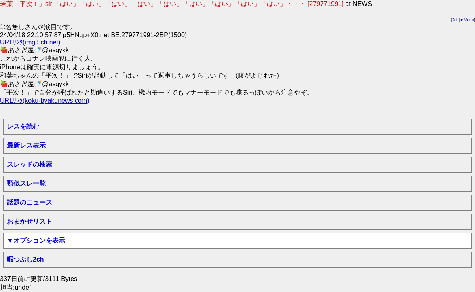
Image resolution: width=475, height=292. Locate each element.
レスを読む (23, 126)
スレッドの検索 (29, 164)
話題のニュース (29, 202)
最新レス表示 (26, 145)
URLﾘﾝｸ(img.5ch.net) (30, 42)
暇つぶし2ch (25, 259)
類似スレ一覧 (26, 183)
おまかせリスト (29, 221)
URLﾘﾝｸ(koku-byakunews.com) (44, 100)
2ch (455, 20)
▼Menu (467, 20)
